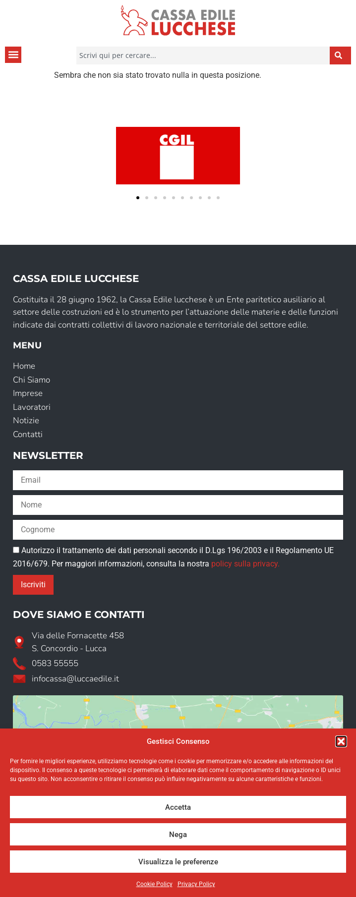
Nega (178, 834)
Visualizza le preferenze (178, 861)
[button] (341, 741)
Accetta (178, 807)
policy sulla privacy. (245, 563)
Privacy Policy (196, 884)
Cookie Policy (154, 884)
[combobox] (203, 55)
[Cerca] (340, 55)
